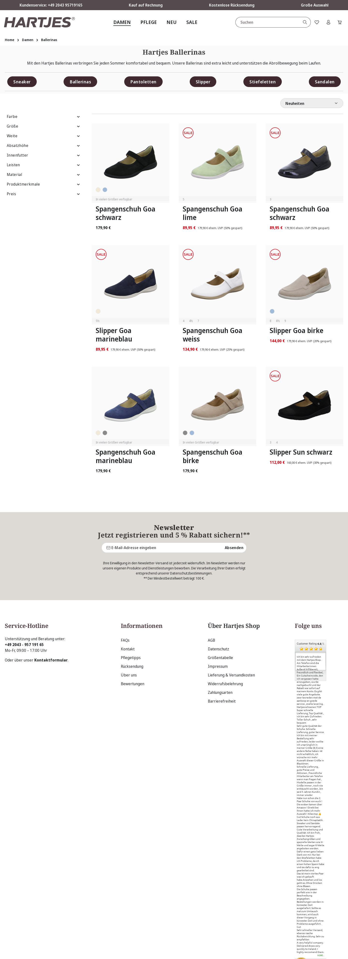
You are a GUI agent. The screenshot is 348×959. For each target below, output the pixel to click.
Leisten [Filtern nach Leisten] (43, 164)
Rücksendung (132, 620)
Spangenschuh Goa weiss (212, 334)
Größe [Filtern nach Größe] (43, 126)
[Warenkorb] (339, 22)
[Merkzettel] (314, 22)
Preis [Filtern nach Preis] (43, 193)
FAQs (125, 594)
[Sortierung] (311, 103)
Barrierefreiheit (222, 655)
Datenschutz (218, 603)
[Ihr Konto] (327, 22)
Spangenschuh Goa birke (212, 456)
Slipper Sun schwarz (301, 452)
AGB (211, 594)
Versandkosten (237, 951)
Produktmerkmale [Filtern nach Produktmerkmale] (43, 184)
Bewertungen (132, 637)
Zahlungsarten (220, 646)
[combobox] (265, 22)
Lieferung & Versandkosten (231, 629)
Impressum (218, 620)
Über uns (129, 629)
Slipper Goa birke (296, 330)
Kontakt (128, 603)
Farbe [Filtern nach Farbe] (43, 116)
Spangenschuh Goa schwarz (125, 213)
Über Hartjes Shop (234, 580)
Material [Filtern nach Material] (43, 174)
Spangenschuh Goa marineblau (125, 456)
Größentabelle (220, 611)
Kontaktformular (51, 614)
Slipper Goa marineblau (114, 334)
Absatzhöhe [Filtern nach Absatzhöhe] (43, 145)
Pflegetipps (131, 611)
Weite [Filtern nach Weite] (43, 135)
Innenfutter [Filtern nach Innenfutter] (43, 155)
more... (320, 910)
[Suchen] (302, 22)
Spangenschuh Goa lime (212, 213)
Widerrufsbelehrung (225, 637)
